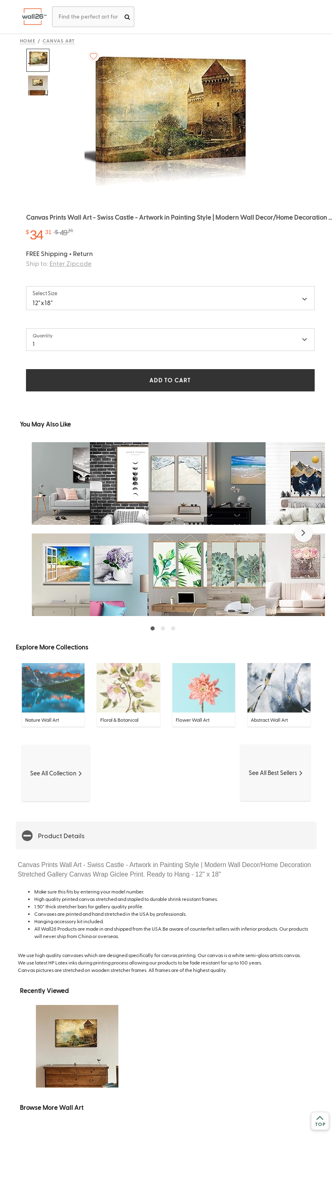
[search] (127, 16)
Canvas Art (58, 40)
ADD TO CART (170, 380)
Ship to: (59, 263)
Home (28, 40)
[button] (303, 533)
